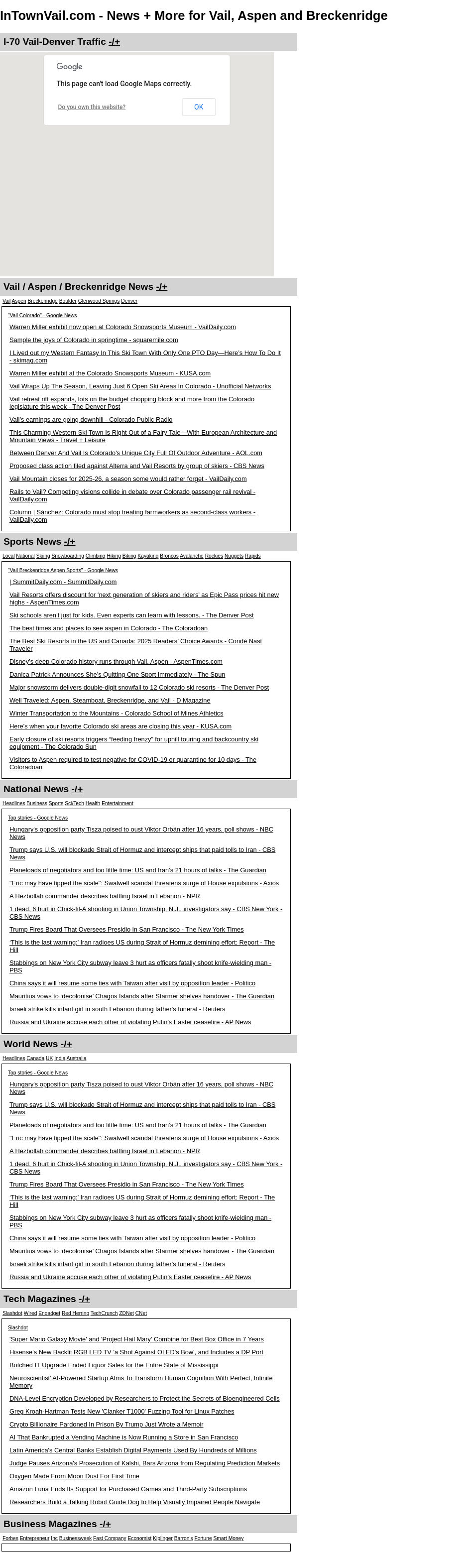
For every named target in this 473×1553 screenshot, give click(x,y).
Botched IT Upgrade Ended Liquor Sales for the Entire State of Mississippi (113, 1365)
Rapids (253, 556)
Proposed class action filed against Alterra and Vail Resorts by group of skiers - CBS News (136, 466)
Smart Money (229, 1538)
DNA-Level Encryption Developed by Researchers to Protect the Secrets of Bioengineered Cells (144, 1398)
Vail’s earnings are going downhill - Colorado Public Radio (90, 419)
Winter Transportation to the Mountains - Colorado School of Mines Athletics (116, 713)
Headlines (13, 803)
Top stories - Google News (38, 818)
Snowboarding (67, 556)
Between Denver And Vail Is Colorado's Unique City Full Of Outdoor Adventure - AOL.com (135, 453)
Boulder (68, 301)
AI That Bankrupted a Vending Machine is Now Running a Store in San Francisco (123, 1437)
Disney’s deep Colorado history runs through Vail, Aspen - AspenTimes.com (116, 661)
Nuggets (234, 556)
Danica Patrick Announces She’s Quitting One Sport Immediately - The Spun (117, 674)
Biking (129, 556)
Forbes (10, 1538)
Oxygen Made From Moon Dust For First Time (74, 1476)
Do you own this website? (92, 107)
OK (198, 107)
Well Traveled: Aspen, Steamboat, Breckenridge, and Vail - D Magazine (110, 700)
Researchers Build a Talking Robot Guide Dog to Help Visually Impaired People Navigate (134, 1502)
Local (8, 556)
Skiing (43, 556)
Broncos (169, 556)
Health (93, 803)
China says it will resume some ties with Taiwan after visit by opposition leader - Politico (132, 983)
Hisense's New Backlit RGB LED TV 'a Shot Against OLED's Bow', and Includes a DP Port (136, 1352)
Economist (139, 1538)
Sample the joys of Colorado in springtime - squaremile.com (93, 340)
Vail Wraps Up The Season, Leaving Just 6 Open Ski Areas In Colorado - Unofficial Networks (140, 386)
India (59, 1058)
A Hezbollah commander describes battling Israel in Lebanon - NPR (104, 896)
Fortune (203, 1538)
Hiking (113, 556)
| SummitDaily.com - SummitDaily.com (63, 582)
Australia (77, 1058)
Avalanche (192, 556)
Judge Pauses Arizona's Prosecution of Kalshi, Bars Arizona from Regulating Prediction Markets (144, 1463)
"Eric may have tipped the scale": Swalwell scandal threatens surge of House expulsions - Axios (144, 883)
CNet (141, 1313)
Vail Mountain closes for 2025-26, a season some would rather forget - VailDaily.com (128, 478)
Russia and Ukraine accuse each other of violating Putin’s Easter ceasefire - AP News (130, 1022)
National (25, 556)
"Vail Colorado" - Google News (42, 315)
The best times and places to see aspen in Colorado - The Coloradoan (108, 628)
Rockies (214, 556)
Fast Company (109, 1538)
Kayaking (147, 556)
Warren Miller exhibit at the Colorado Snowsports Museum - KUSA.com (110, 373)
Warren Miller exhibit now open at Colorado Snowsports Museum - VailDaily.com (122, 327)
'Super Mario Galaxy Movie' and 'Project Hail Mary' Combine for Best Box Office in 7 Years (136, 1339)
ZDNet (126, 1313)
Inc (54, 1538)
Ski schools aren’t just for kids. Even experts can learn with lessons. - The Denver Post (131, 615)
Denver (129, 301)
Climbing (96, 556)
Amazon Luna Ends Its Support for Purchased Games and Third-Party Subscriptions (128, 1489)
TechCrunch (104, 1313)
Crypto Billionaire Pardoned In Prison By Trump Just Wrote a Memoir (106, 1424)
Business (36, 803)
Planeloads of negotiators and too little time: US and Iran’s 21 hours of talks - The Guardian (137, 870)
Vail (6, 301)
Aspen (19, 301)
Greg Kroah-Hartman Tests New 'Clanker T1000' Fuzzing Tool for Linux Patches (122, 1411)
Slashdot (12, 1313)
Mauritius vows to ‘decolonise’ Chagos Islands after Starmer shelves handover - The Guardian (141, 996)
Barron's (183, 1538)
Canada (35, 1058)
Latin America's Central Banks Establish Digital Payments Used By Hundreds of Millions (133, 1450)
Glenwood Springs (99, 301)
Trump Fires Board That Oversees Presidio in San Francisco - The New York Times (126, 929)
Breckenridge (42, 301)
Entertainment (117, 803)
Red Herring (75, 1313)
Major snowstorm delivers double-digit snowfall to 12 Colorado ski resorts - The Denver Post (139, 687)
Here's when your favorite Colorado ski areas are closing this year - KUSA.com (120, 726)
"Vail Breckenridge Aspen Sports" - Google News (63, 570)
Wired (30, 1313)
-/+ (114, 41)
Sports (56, 803)
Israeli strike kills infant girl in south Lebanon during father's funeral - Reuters (117, 1009)
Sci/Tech (74, 803)
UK (49, 1058)
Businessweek (75, 1538)
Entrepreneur (35, 1538)
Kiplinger (163, 1538)
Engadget (49, 1313)
